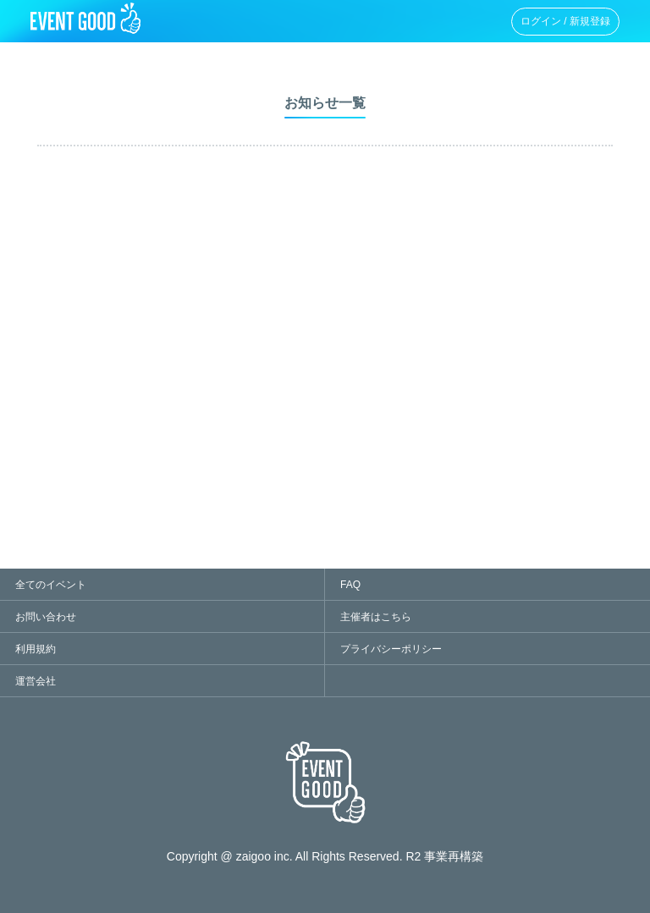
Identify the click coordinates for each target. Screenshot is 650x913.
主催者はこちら (375, 617)
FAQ (350, 585)
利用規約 (35, 649)
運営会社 (35, 681)
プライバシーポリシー (391, 649)
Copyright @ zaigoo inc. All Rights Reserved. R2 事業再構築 (325, 856)
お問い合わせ (45, 617)
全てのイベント (50, 585)
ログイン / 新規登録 (565, 21)
